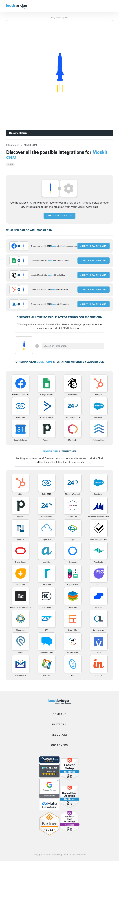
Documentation (18, 133)
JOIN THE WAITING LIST (59, 215)
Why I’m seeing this (59, 18)
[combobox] (73, 346)
